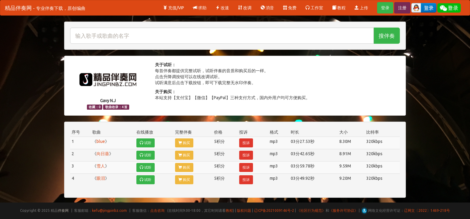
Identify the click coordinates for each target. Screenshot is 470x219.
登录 (385, 7)
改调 (244, 7)
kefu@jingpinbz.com (109, 210)
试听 (145, 143)
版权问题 (244, 210)
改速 (222, 7)
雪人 (101, 166)
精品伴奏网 (45, 8)
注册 (402, 7)
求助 (200, 7)
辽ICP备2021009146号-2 (274, 210)
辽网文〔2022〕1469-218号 (427, 210)
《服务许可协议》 (343, 210)
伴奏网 (63, 210)
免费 (289, 7)
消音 (267, 7)
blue (101, 141)
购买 (184, 143)
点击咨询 (157, 210)
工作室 (314, 7)
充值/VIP (173, 7)
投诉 (246, 143)
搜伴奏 (387, 36)
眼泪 (101, 178)
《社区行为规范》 (311, 210)
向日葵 (103, 153)
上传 (361, 7)
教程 (339, 7)
